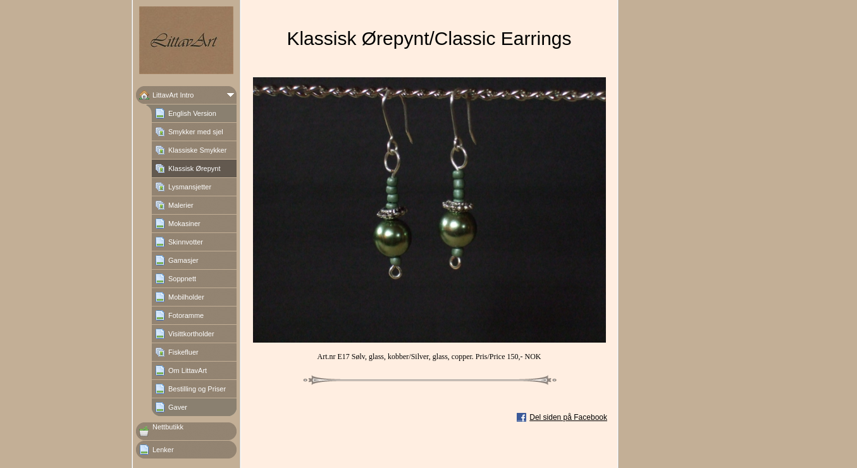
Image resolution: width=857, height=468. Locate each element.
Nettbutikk (167, 427)
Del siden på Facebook (568, 417)
